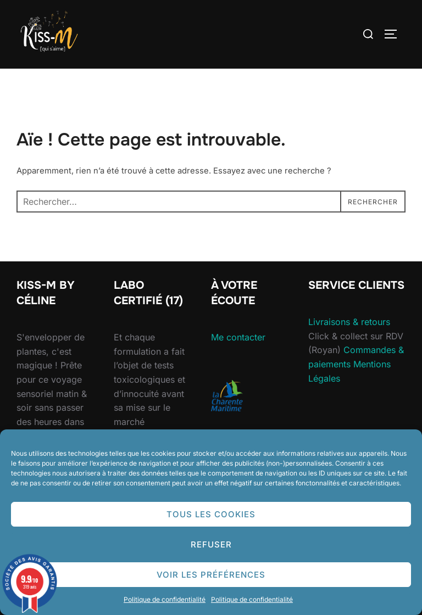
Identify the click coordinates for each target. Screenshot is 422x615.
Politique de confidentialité (165, 599)
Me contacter (238, 337)
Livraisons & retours (349, 321)
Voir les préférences (211, 574)
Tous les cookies (211, 514)
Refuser (211, 544)
